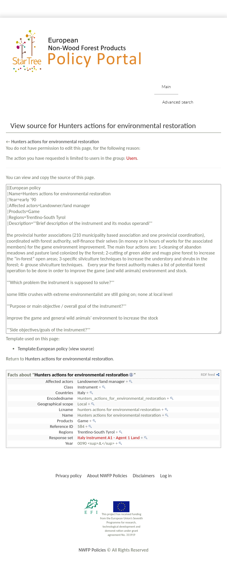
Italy (81, 392)
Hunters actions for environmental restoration (55, 141)
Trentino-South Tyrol (96, 432)
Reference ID (61, 426)
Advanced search (177, 101)
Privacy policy (69, 475)
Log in (165, 475)
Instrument (87, 387)
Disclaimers (144, 475)
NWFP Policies (92, 550)
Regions (66, 432)
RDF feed (208, 374)
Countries (64, 392)
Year (69, 443)
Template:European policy (42, 349)
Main (166, 86)
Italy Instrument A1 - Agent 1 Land (108, 437)
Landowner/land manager (101, 381)
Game (82, 420)
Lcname (66, 409)
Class (68, 387)
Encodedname (60, 398)
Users (132, 158)
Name (67, 415)
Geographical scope (55, 404)
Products (65, 420)
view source (81, 349)
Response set (61, 437)
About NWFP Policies (107, 475)
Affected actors (59, 381)
